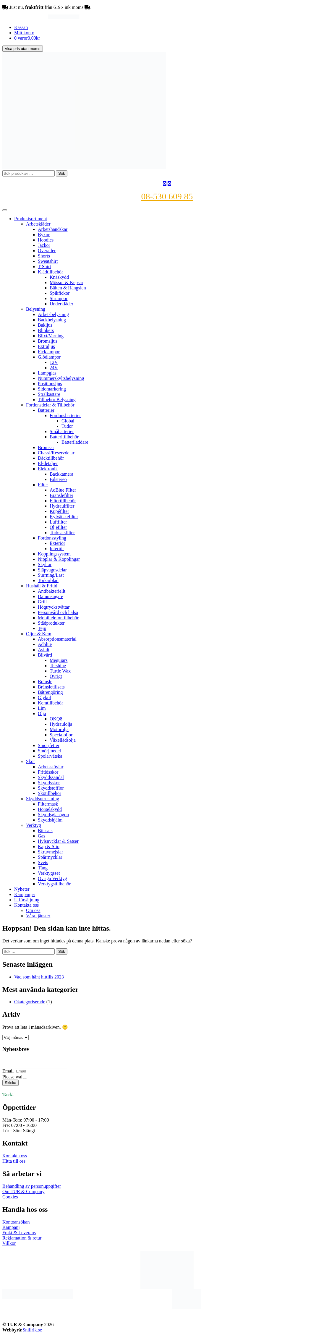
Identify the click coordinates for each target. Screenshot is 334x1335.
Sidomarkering (52, 388)
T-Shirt (44, 266)
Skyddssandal (51, 777)
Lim (42, 708)
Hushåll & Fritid (41, 585)
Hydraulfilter (62, 505)
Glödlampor (49, 356)
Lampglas (47, 372)
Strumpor (58, 298)
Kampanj (11, 1227)
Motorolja (59, 729)
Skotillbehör (49, 793)
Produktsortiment (30, 218)
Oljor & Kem (38, 633)
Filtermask (48, 803)
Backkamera (61, 474)
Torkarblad (48, 580)
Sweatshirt (48, 261)
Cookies (10, 1196)
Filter (43, 484)
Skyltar (44, 564)
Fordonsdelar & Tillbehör (50, 404)
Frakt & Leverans (19, 1232)
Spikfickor (60, 293)
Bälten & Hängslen (68, 287)
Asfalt (43, 649)
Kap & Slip (48, 846)
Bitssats (45, 830)
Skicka (10, 1082)
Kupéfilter (59, 511)
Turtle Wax (60, 670)
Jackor (44, 245)
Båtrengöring (50, 692)
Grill (42, 601)
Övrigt (56, 676)
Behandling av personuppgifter (31, 1186)
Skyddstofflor (51, 787)
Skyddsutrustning (42, 798)
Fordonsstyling (52, 537)
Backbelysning (52, 319)
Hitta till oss (13, 1161)
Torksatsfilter (62, 532)
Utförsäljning (26, 899)
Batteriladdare (74, 442)
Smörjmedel (49, 750)
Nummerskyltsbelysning (61, 378)
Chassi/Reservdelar (56, 452)
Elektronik (48, 468)
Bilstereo (58, 479)
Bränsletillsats (51, 686)
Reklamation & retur (21, 1237)
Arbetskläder (38, 223)
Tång (43, 867)
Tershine (58, 665)
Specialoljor (61, 734)
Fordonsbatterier (65, 415)
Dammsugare (50, 596)
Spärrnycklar (50, 857)
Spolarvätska (50, 756)
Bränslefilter (61, 495)
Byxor (44, 234)
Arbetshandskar (52, 229)
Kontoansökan (16, 1221)
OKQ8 (56, 718)
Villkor (9, 1243)
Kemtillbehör (50, 702)
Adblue (45, 644)
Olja (42, 713)
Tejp (42, 628)
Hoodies (45, 239)
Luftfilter (58, 521)
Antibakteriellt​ (51, 591)
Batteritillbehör (64, 436)
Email (8, 1070)
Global (67, 420)
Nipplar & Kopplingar (59, 559)
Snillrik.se (32, 1329)
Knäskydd (59, 277)
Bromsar (46, 447)
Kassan (21, 27)
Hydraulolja (61, 724)
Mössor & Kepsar (66, 282)
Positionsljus (50, 383)
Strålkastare (49, 394)
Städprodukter (51, 623)
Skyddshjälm (50, 819)
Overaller (47, 250)
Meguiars (58, 660)
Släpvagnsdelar (52, 569)
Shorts (44, 255)
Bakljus (45, 325)
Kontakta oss (26, 905)
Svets (43, 862)
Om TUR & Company (23, 1191)
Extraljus (46, 346)
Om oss (33, 910)
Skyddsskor (49, 782)
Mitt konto (24, 32)
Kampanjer (24, 894)
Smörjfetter (48, 745)
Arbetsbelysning (53, 314)
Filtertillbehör (63, 500)
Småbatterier (62, 431)
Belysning (35, 309)
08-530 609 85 (167, 196)
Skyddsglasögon (53, 814)
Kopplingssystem (54, 553)
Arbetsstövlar (50, 766)
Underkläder (61, 303)
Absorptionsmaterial (57, 638)
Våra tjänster (38, 915)
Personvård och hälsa (58, 612)
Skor (30, 761)
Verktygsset (49, 873)
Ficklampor (49, 351)
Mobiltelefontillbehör (58, 617)
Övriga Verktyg (52, 878)
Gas (41, 835)
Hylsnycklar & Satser (58, 841)
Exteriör (57, 543)
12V (54, 362)
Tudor (67, 426)
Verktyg (33, 825)
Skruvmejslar (50, 851)
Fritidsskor (48, 772)
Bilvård (45, 654)
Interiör (57, 548)
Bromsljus (47, 341)
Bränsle (45, 681)
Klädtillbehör (50, 271)
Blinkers (46, 330)
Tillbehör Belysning (57, 399)
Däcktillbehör (51, 458)
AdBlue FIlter (63, 489)
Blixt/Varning (51, 335)
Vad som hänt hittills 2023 (39, 976)
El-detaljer (48, 463)
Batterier (46, 410)
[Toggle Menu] (4, 210)
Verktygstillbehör (54, 883)
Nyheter (22, 889)
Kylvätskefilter (64, 516)
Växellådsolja (63, 740)
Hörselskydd (50, 809)
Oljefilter (58, 527)
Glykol (44, 697)
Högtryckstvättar (54, 607)
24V (54, 367)
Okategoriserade (29, 1001)
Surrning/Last (51, 575)
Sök (61, 173)
